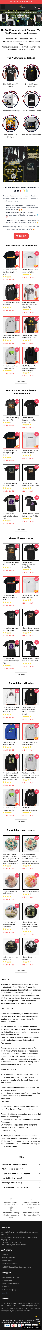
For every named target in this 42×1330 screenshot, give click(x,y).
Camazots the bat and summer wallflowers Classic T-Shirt (30, 305)
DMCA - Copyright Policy (10, 1264)
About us (5, 1254)
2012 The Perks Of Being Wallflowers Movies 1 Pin (9, 924)
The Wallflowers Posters (10, 136)
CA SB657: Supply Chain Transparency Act (16, 1267)
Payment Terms (7, 1280)
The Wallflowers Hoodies (31, 85)
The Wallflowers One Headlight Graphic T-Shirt (10, 272)
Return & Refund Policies (10, 1284)
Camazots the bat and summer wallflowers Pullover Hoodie (11, 709)
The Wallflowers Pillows (31, 135)
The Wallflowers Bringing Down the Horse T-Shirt (29, 420)
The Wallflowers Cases (31, 111)
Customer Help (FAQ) (9, 1290)
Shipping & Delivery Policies (11, 1277)
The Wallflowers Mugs (10, 111)
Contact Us (5, 1287)
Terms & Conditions (8, 1258)
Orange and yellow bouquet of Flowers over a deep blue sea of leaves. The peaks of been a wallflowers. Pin (11, 858)
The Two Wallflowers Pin (30, 891)
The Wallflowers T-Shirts (10, 85)
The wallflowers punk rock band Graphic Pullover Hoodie (29, 368)
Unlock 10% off (38, 1320)
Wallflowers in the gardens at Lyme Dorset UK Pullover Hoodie (30, 775)
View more (21, 381)
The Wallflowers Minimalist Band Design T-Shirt (11, 516)
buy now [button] (21, 236)
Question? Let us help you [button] (31, 1327)
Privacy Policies (7, 1261)
